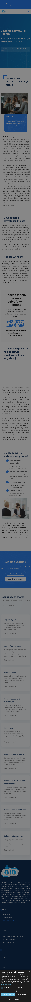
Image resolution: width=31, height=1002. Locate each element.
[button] (15, 999)
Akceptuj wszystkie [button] (8, 994)
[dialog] (15, 986)
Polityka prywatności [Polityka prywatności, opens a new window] (6, 984)
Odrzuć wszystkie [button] (23, 994)
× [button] (29, 971)
